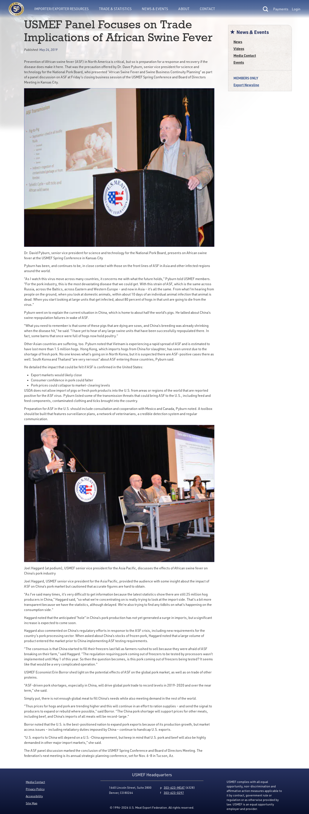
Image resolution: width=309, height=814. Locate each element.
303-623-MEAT (174, 787)
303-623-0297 (174, 792)
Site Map (31, 803)
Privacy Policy (35, 789)
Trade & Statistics (115, 9)
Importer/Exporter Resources (61, 9)
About (183, 9)
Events (238, 62)
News (237, 41)
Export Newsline (246, 85)
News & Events (155, 9)
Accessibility (34, 796)
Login (296, 9)
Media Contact (244, 55)
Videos (238, 48)
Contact (207, 9)
